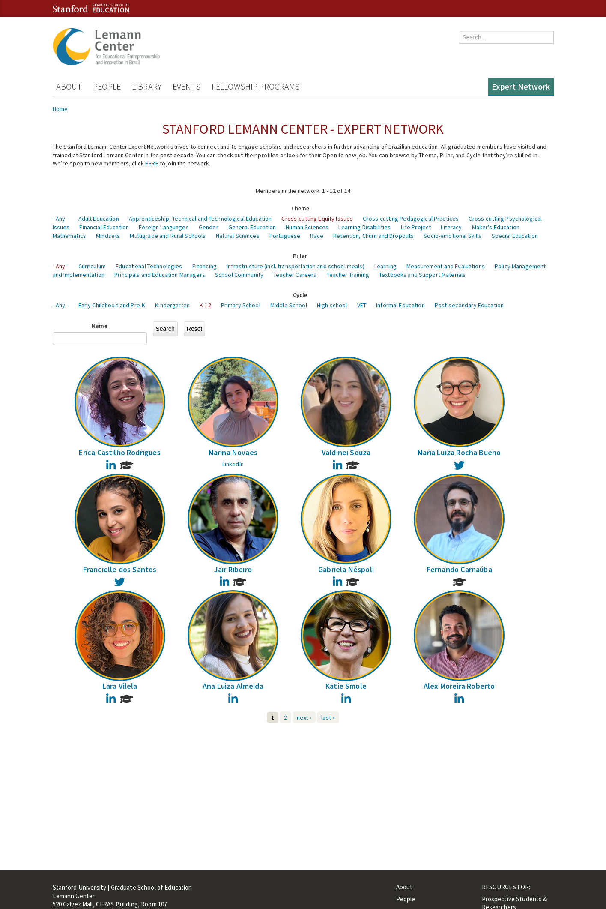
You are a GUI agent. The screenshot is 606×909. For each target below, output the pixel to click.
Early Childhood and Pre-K (112, 305)
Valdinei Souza (346, 452)
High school (332, 305)
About (69, 86)
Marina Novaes (233, 452)
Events (186, 86)
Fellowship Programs (256, 86)
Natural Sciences (238, 236)
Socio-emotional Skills (452, 236)
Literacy (451, 227)
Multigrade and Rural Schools (168, 236)
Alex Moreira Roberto (459, 686)
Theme (300, 208)
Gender (208, 227)
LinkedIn (233, 464)
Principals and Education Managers (159, 275)
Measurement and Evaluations (445, 266)
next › (304, 717)
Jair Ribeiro (233, 569)
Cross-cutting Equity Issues (317, 218)
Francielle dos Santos (120, 569)
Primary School (240, 305)
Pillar (300, 256)
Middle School (288, 305)
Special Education (515, 236)
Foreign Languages (163, 227)
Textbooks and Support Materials (422, 275)
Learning (385, 266)
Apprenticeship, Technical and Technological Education (200, 218)
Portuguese (284, 236)
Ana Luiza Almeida (233, 686)
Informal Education (400, 305)
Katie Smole (346, 686)
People (107, 86)
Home (60, 109)
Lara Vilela (119, 686)
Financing (204, 266)
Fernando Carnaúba (459, 569)
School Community (239, 275)
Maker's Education (495, 227)
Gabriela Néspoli (346, 569)
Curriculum (92, 266)
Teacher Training (348, 275)
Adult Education (98, 218)
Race (316, 236)
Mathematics (70, 236)
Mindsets (108, 236)
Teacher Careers (294, 275)
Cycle (300, 295)
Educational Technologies (149, 266)
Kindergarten (172, 305)
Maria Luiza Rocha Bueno (459, 452)
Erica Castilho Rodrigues (119, 452)
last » (328, 717)
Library (146, 86)
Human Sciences (307, 227)
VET (361, 305)
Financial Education (104, 227)
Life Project (416, 227)
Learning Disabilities (364, 227)
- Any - (61, 218)
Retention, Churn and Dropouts (373, 236)
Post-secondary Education (469, 305)
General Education (252, 227)
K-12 (205, 305)
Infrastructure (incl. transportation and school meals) (295, 266)
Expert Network (521, 86)
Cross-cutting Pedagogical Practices (411, 218)
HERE (151, 163)
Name (99, 326)
